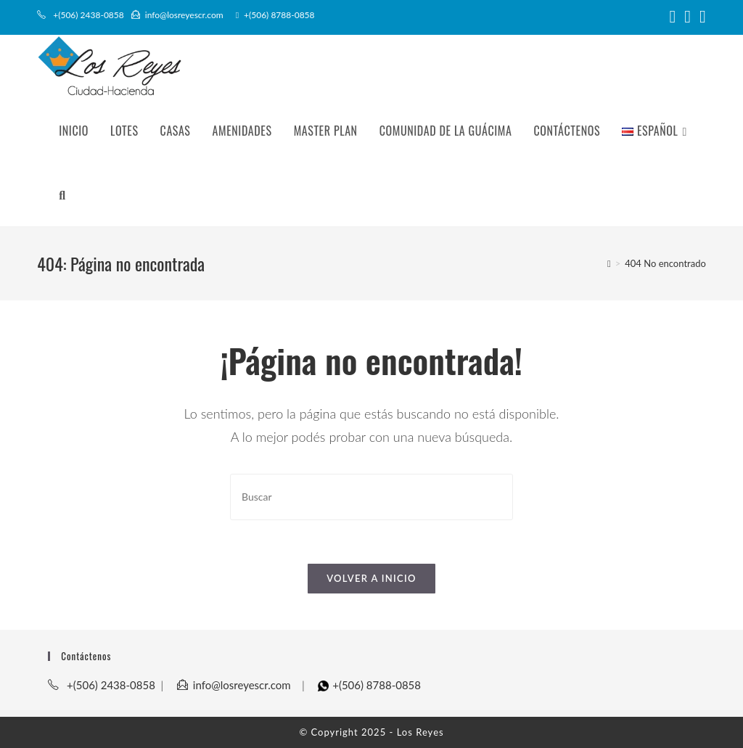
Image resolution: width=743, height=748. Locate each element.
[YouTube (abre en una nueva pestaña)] (700, 16)
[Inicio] (609, 263)
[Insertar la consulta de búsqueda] (371, 496)
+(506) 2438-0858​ (81, 14)
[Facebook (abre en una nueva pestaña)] (673, 16)
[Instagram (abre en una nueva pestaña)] (687, 16)
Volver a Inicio (371, 578)
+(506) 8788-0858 (275, 14)
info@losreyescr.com (177, 14)
